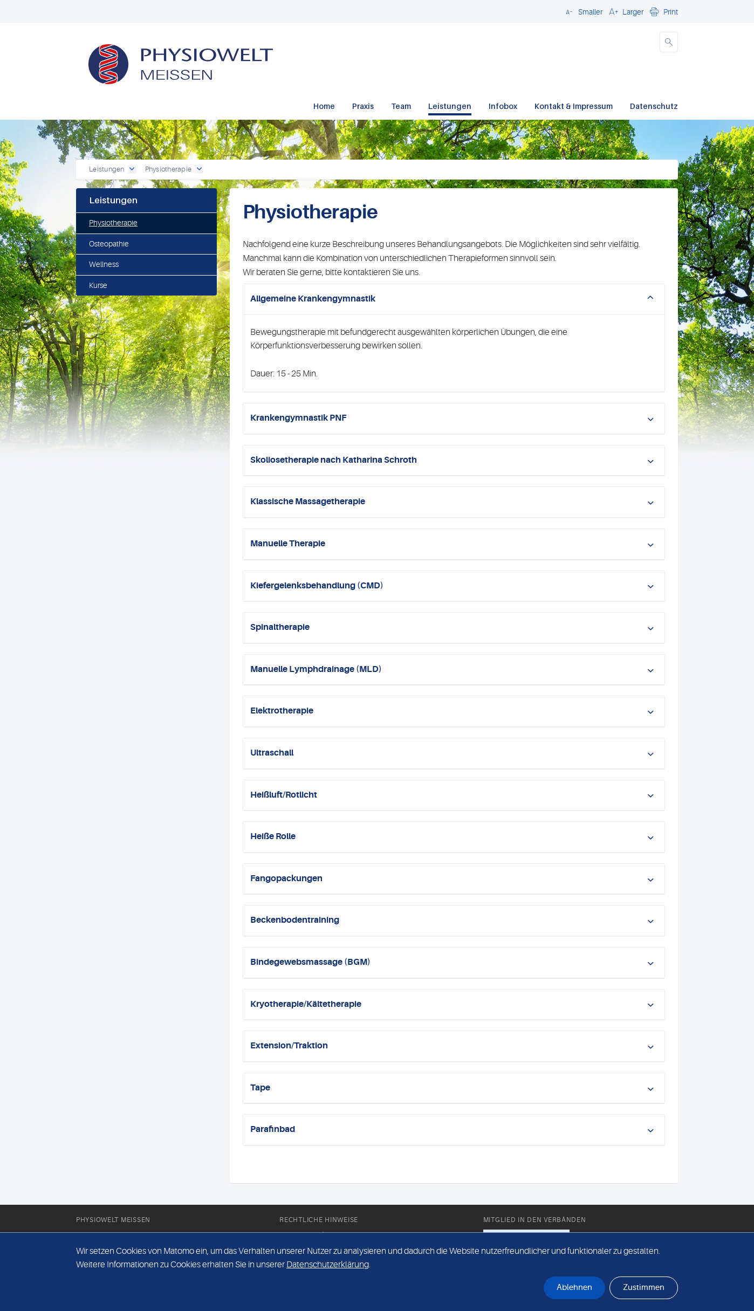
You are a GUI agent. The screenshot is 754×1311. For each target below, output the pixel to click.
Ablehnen (574, 1287)
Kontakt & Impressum (573, 106)
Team (401, 106)
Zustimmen (643, 1287)
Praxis (363, 106)
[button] (582, 11)
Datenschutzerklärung (327, 1264)
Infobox (503, 106)
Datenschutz (654, 106)
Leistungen (449, 106)
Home (324, 106)
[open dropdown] (132, 169)
